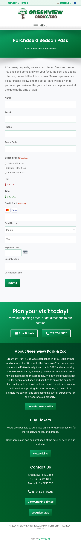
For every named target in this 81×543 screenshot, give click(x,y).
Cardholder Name (13, 272)
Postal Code (11, 142)
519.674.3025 (56, 333)
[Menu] (41, 25)
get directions (54, 318)
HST (7, 179)
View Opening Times (40, 502)
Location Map (40, 512)
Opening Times (16, 3)
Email (8, 112)
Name (8, 98)
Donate (64, 3)
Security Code (12, 259)
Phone (8, 127)
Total (7, 191)
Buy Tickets (24, 333)
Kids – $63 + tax (16, 163)
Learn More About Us (40, 406)
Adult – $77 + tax (16, 172)
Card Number (11, 223)
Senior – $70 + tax (17, 168)
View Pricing (40, 453)
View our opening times (24, 318)
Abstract (44, 539)
